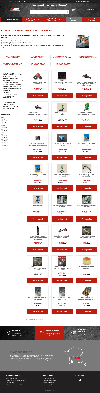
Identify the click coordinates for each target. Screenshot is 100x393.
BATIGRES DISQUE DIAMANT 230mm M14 (62, 298)
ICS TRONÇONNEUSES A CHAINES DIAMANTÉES (12, 57)
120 (6, 135)
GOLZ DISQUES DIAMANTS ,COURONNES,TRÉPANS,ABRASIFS (87, 57)
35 (5, 122)
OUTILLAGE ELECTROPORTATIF (12, 86)
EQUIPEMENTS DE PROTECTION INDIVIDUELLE (12, 89)
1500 (6, 143)
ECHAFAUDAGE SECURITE (10, 78)
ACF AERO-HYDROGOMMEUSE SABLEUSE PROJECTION (62, 64)
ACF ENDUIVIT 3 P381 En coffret (38, 175)
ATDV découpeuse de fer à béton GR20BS (62, 237)
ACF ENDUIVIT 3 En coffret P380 (86, 144)
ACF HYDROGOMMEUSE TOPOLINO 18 (62, 175)
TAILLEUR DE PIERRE (8, 104)
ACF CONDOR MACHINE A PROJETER (62, 144)
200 (6, 133)
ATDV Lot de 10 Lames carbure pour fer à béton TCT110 (37, 268)
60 (5, 127)
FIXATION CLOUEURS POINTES (12, 84)
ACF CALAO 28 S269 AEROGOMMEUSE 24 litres (86, 113)
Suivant (95, 319)
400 (6, 138)
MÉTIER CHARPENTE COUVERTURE (8, 97)
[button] (37, 95)
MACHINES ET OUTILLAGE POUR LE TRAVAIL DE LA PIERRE (12, 64)
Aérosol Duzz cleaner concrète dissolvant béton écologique (38, 237)
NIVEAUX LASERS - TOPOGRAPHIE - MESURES (10, 81)
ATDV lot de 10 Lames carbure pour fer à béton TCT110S (62, 268)
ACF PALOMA (37, 205)
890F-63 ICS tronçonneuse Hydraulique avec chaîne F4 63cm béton (38, 114)
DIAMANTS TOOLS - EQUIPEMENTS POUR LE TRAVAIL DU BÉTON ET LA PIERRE (12, 74)
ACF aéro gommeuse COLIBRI (62, 113)
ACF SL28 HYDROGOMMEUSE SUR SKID (62, 206)
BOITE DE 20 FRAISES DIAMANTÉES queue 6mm (86, 298)
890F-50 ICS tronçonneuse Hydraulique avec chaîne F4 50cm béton (86, 83)
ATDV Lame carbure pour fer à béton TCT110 (86, 237)
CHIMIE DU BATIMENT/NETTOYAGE (10, 93)
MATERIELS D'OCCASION (10, 106)
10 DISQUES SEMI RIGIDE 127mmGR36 (38, 83)
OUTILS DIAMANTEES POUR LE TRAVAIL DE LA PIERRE (37, 64)
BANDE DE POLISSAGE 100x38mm (86, 267)
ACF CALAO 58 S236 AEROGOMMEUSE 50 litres (38, 144)
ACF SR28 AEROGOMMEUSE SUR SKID (86, 206)
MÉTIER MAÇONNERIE (9, 102)
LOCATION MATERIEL (9, 109)
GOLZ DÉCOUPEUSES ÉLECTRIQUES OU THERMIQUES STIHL (62, 57)
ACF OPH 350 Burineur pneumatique (86, 175)
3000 (6, 145)
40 (5, 120)
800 (6, 140)
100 (5, 130)
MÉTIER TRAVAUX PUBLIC (10, 100)
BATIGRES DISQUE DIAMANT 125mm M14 (37, 298)
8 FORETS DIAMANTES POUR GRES (62, 83)
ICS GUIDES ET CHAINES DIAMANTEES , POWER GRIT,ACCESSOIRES (37, 57)
